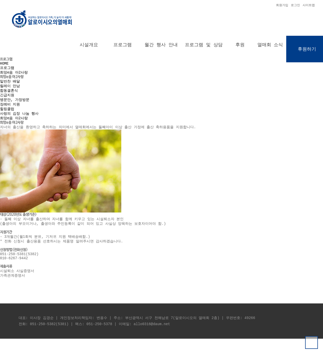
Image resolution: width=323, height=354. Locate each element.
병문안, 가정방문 (14, 105)
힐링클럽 (7, 115)
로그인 (295, 6)
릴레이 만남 (10, 90)
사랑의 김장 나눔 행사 (19, 120)
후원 (240, 46)
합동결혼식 (9, 95)
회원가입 (282, 6)
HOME (4, 65)
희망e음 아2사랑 (14, 75)
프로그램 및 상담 (204, 46)
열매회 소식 (270, 46)
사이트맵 (309, 6)
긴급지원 (7, 100)
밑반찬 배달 (10, 84)
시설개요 (89, 46)
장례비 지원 (10, 110)
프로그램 (122, 46)
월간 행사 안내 (161, 46)
